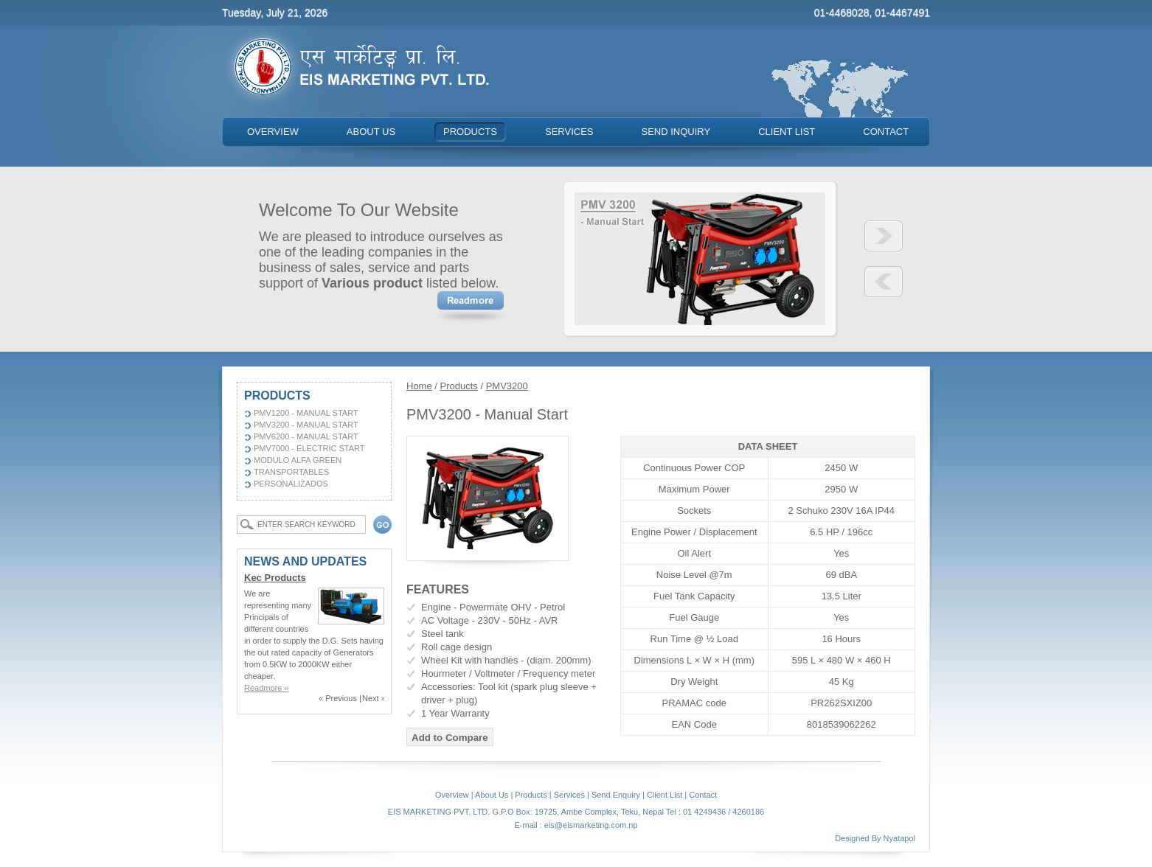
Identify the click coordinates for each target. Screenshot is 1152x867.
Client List (664, 794)
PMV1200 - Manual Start (306, 412)
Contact (703, 794)
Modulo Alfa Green (297, 460)
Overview (452, 794)
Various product (372, 283)
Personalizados (291, 483)
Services (569, 794)
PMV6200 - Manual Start (306, 436)
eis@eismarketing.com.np (591, 825)
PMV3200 (507, 385)
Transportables (291, 471)
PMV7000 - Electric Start (309, 448)
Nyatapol (899, 838)
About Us (491, 794)
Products (459, 385)
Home (419, 385)
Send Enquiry (615, 794)
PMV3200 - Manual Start (306, 424)
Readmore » (266, 687)
